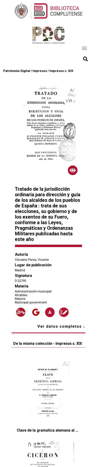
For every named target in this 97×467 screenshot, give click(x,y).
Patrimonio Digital (16, 71)
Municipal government (31, 302)
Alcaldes (21, 295)
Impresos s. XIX (61, 71)
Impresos (40, 71)
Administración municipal (33, 291)
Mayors (20, 299)
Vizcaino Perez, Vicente (32, 259)
